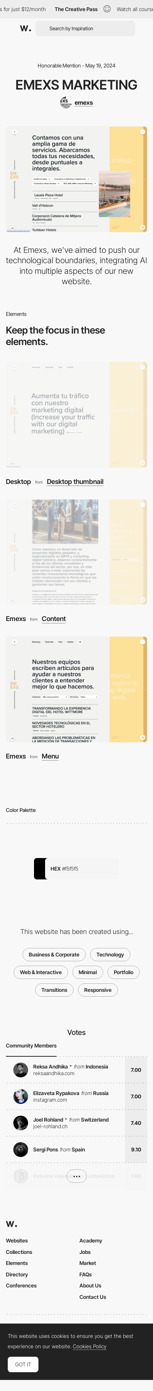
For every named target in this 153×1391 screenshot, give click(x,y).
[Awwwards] (25, 28)
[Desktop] (76, 415)
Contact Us (92, 1297)
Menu (50, 756)
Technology (110, 954)
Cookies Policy (89, 1346)
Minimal (88, 972)
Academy (90, 1240)
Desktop (18, 481)
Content (54, 619)
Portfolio (123, 972)
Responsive (98, 990)
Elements (17, 1263)
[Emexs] (76, 552)
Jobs (85, 1252)
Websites (17, 1240)
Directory (17, 1274)
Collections (19, 1252)
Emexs (16, 619)
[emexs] (76, 102)
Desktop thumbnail (75, 481)
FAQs (85, 1274)
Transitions (54, 990)
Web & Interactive (41, 972)
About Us (90, 1285)
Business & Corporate (54, 954)
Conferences (21, 1285)
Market (87, 1263)
